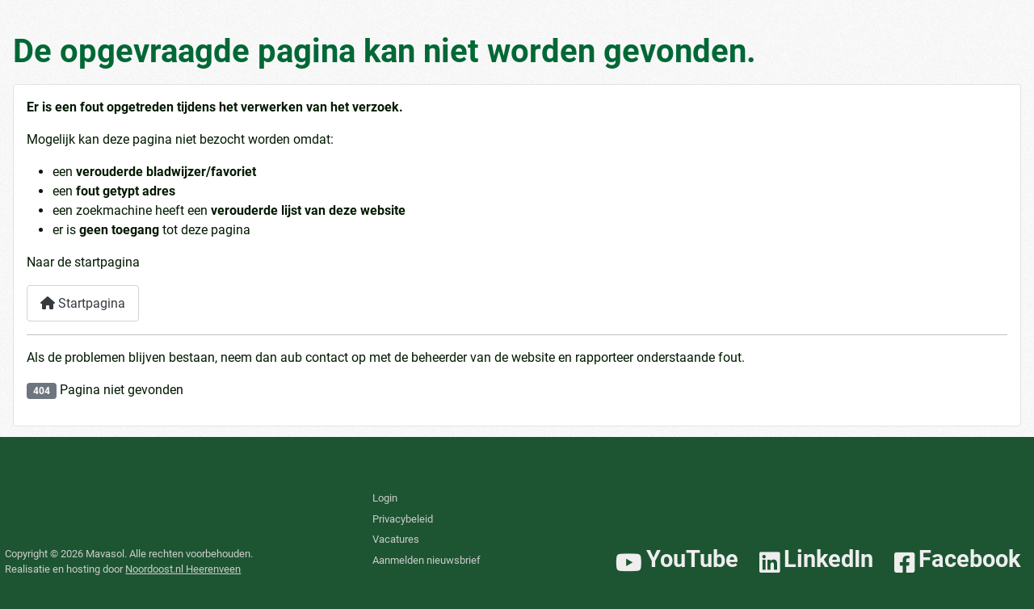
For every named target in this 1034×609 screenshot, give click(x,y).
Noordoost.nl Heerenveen (183, 569)
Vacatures (395, 539)
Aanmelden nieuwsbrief (426, 560)
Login (384, 498)
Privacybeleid (402, 519)
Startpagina (82, 303)
